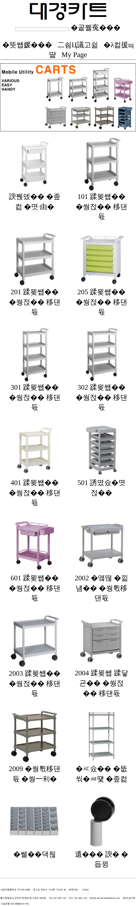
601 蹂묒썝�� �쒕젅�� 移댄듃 (34, 584)
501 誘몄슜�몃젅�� (101, 484)
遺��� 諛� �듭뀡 (101, 855)
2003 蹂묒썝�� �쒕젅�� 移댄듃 (34, 679)
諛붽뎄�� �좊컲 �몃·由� (34, 198)
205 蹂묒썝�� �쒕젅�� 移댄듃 (101, 298)
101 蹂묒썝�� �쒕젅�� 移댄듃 (101, 202)
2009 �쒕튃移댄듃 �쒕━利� (34, 770)
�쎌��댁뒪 (34, 850)
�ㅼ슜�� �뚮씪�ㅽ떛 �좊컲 (101, 770)
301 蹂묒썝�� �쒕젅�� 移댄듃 (34, 393)
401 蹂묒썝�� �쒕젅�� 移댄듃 (34, 489)
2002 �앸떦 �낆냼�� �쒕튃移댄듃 (101, 584)
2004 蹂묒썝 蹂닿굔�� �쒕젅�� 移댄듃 (101, 679)
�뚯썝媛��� (27, 45)
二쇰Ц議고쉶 (77, 45)
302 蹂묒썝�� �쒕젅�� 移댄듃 (101, 393)
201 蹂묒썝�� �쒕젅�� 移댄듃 (34, 298)
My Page (74, 55)
